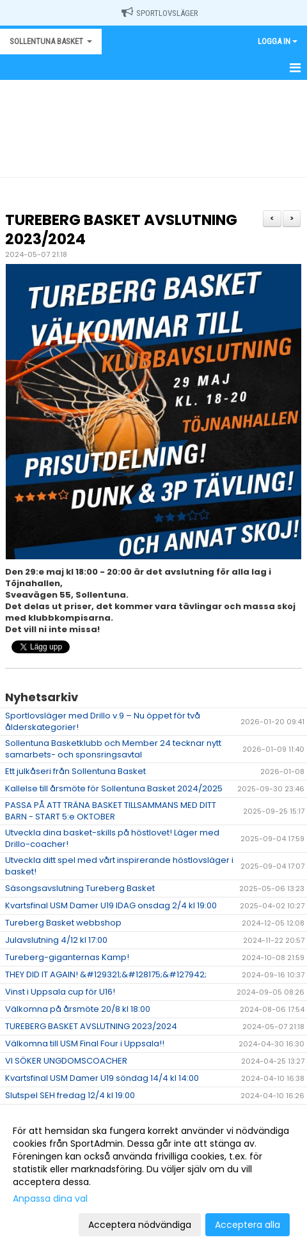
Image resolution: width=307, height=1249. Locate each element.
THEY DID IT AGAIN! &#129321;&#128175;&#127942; (106, 974)
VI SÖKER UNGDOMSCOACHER (66, 1061)
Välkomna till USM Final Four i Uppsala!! (84, 1043)
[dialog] (153, 1177)
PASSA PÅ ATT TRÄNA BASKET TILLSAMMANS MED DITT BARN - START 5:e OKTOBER (110, 811)
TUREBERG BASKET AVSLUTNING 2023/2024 (121, 229)
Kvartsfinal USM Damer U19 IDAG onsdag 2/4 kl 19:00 (111, 905)
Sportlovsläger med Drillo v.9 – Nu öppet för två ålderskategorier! (102, 721)
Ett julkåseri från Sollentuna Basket (75, 771)
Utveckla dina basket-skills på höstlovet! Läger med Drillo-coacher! (112, 838)
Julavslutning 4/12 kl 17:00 (56, 940)
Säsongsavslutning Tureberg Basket (80, 888)
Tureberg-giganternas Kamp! (67, 957)
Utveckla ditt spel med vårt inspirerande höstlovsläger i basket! (119, 866)
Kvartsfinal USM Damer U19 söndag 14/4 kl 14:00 (102, 1078)
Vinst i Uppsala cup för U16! (60, 992)
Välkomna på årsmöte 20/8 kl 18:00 (77, 1009)
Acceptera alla (247, 1224)
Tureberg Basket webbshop (63, 923)
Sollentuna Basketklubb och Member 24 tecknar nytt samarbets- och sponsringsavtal (113, 749)
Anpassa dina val (50, 1198)
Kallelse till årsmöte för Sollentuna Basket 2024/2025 (114, 788)
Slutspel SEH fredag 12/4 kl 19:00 (70, 1095)
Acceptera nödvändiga (139, 1224)
